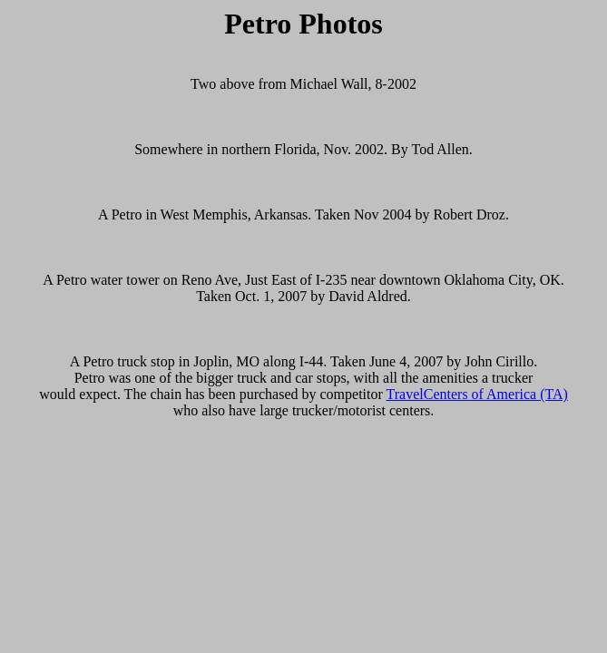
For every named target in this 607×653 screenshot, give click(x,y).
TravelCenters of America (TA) (477, 394)
